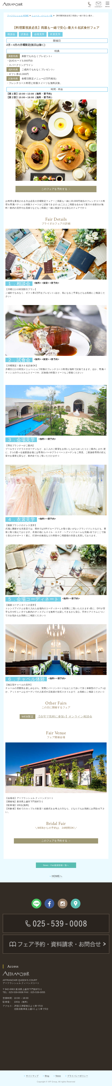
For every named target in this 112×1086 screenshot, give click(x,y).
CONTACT (98, 5)
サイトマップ (32, 1076)
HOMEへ (57, 876)
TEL (89, 4)
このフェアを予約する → (56, 189)
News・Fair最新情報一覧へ (56, 865)
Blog (47, 1076)
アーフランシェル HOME (18, 16)
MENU (107, 4)
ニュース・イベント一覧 (42, 16)
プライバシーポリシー (77, 1076)
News (58, 1076)
